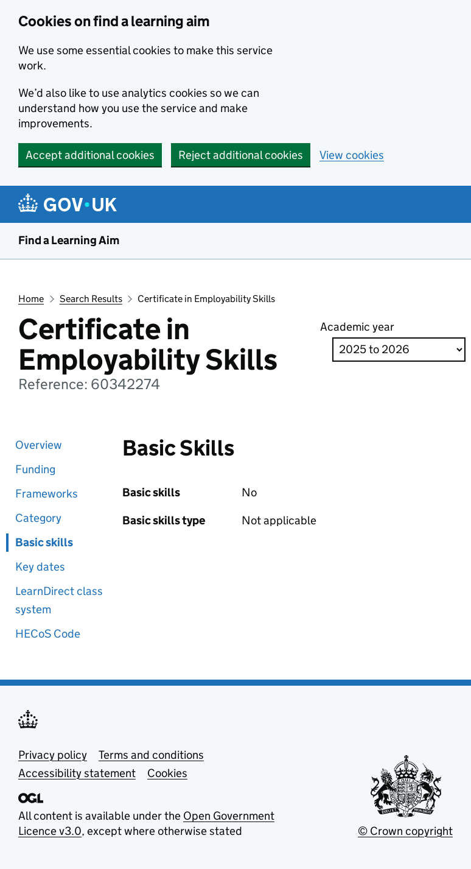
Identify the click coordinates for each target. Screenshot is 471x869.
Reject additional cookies (240, 155)
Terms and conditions (151, 755)
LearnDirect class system (59, 600)
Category (38, 518)
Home (31, 298)
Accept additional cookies (90, 155)
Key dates (40, 567)
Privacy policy (52, 755)
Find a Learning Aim (68, 240)
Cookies (167, 773)
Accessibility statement (77, 773)
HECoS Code (47, 634)
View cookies (351, 155)
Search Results (91, 298)
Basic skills (44, 542)
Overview (38, 445)
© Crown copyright (405, 831)
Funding (35, 469)
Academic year (357, 327)
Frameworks (46, 494)
